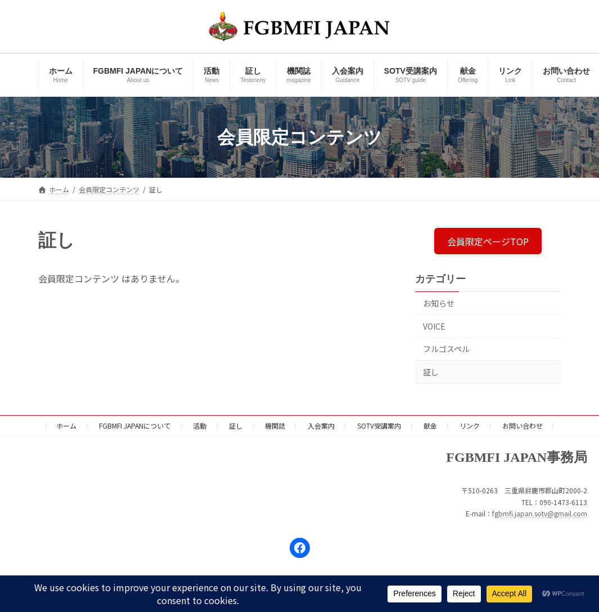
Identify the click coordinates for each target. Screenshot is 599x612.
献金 (430, 425)
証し (431, 371)
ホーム (66, 425)
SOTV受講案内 (379, 425)
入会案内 (321, 425)
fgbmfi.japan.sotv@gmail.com (539, 513)
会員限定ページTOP (488, 241)
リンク (470, 425)
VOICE (434, 326)
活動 (199, 425)
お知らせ (438, 303)
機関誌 (275, 425)
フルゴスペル (446, 348)
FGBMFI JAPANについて (134, 425)
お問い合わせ (522, 425)
